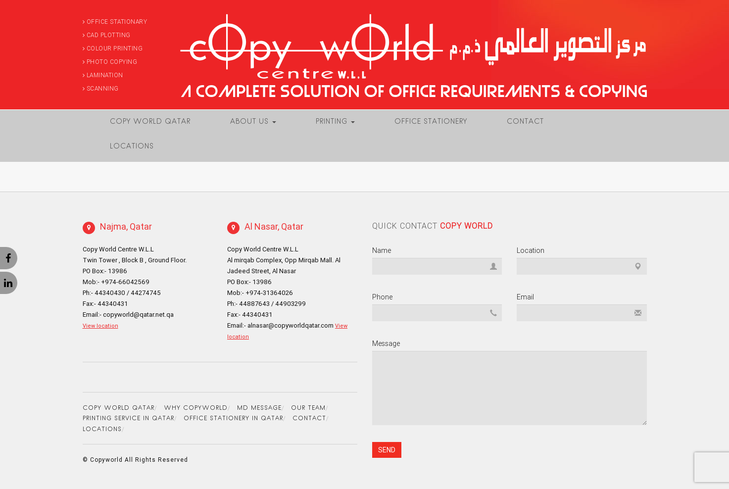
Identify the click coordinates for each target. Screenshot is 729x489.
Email (525, 297)
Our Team (308, 408)
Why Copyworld (196, 408)
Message (386, 343)
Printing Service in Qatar (128, 418)
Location (530, 250)
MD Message (259, 408)
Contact (525, 122)
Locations (132, 147)
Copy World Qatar (150, 122)
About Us (253, 122)
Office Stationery (430, 122)
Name (381, 250)
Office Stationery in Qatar (233, 418)
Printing (335, 122)
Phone (382, 297)
